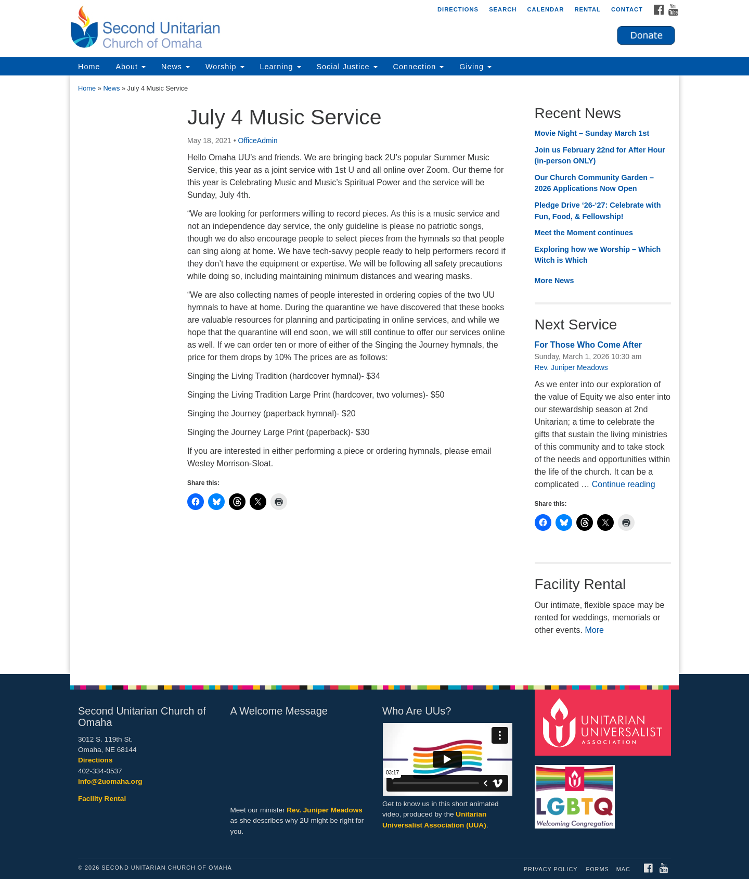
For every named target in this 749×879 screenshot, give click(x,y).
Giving (475, 66)
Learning (280, 66)
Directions (458, 9)
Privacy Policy (551, 869)
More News (554, 280)
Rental (587, 9)
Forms (597, 869)
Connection (418, 66)
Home (89, 66)
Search (502, 9)
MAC (623, 869)
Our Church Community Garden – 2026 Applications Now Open (594, 183)
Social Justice (347, 66)
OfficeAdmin (258, 140)
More (594, 630)
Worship (224, 66)
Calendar (545, 9)
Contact (627, 9)
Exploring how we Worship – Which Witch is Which (598, 255)
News (175, 66)
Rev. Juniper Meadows (571, 367)
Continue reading (623, 484)
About (130, 66)
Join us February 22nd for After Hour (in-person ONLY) (600, 155)
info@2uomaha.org (110, 781)
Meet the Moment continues (584, 232)
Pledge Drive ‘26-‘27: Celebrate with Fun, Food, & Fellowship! (598, 211)
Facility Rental (102, 798)
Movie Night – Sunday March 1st (592, 133)
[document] (374, 374)
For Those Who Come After (588, 344)
